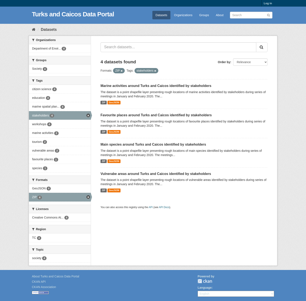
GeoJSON (114, 102)
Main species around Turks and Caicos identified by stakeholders (153, 144)
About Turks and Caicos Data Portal (55, 276)
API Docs (164, 207)
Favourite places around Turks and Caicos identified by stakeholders (156, 115)
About (220, 15)
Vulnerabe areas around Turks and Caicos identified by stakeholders (156, 174)
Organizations (183, 15)
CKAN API (39, 281)
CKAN (205, 281)
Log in (268, 3)
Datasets (161, 15)
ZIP (103, 102)
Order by (224, 62)
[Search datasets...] (178, 47)
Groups (204, 15)
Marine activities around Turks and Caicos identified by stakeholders (156, 86)
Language (205, 287)
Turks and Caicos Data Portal (73, 14)
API (151, 207)
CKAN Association (44, 287)
